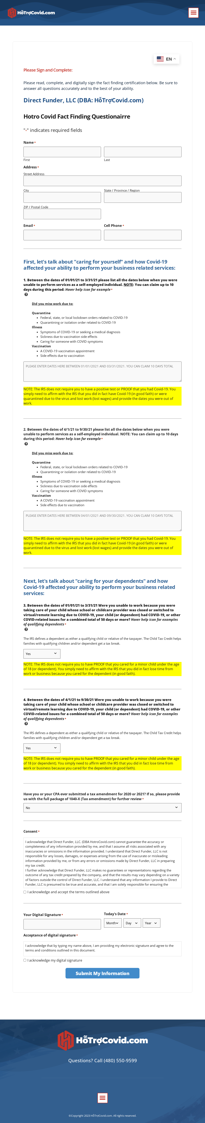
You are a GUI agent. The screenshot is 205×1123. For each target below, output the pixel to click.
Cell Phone (114, 221)
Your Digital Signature (43, 909)
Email (29, 221)
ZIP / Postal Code (35, 203)
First (26, 158)
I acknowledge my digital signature (54, 953)
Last (107, 158)
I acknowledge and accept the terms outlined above (68, 886)
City (26, 188)
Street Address (33, 173)
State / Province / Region (122, 188)
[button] (193, 13)
